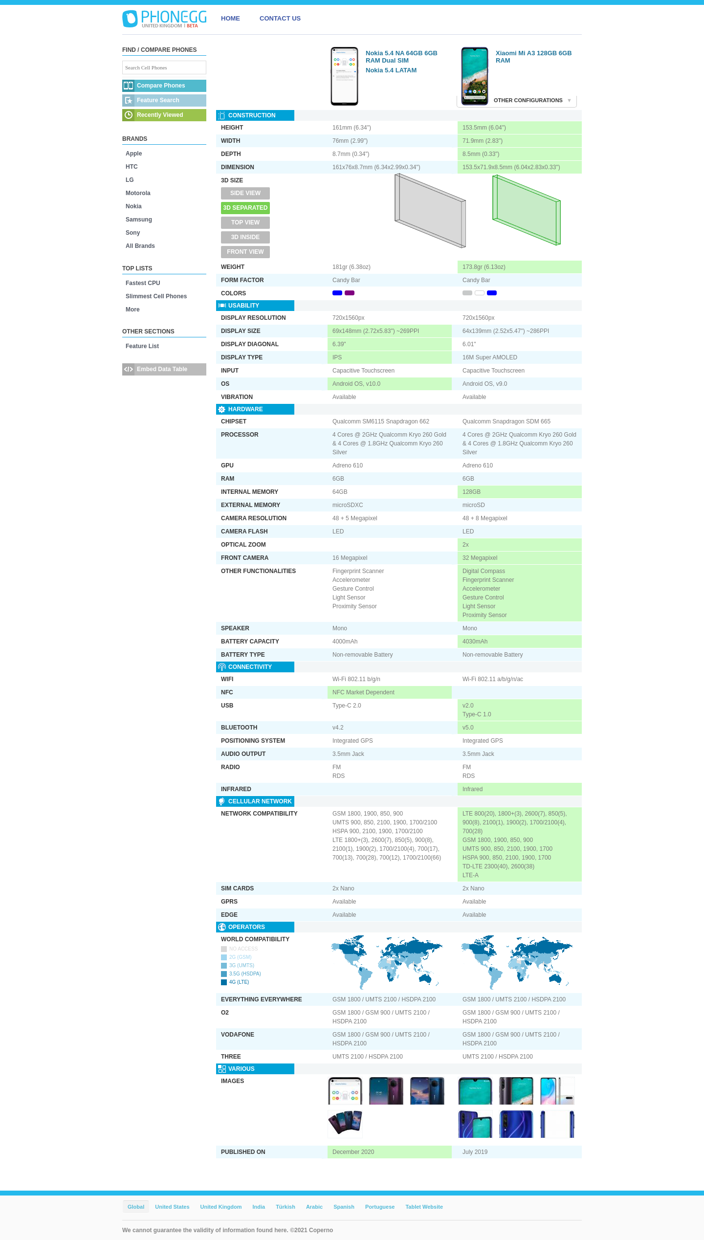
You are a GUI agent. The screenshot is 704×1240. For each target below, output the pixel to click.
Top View (245, 222)
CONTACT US (280, 18)
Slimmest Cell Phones (156, 296)
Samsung (139, 219)
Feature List (142, 346)
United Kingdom (221, 1207)
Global (136, 1207)
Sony (133, 232)
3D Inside (245, 237)
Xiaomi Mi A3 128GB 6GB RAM (534, 56)
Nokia (134, 206)
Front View (245, 251)
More (133, 309)
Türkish (285, 1207)
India (258, 1207)
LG (130, 180)
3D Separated (245, 207)
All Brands (140, 246)
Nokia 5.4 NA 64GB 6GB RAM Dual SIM (402, 56)
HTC (132, 166)
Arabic (314, 1207)
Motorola (138, 193)
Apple (134, 153)
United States (172, 1207)
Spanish (343, 1207)
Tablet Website (424, 1207)
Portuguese (380, 1207)
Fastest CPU (143, 283)
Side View (245, 193)
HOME (230, 18)
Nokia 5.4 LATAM (391, 70)
